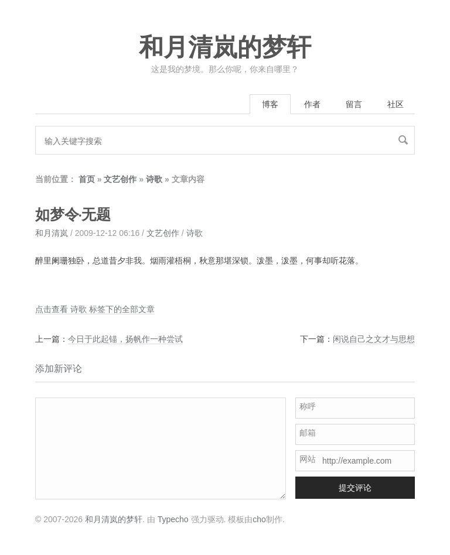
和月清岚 (51, 233)
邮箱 (307, 432)
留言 (354, 104)
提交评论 (355, 487)
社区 (395, 104)
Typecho (173, 519)
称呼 (307, 406)
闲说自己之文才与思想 (374, 339)
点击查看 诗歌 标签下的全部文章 (95, 309)
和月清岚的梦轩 (225, 47)
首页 (87, 179)
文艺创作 (120, 179)
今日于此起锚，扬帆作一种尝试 (125, 339)
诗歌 (154, 179)
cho (259, 519)
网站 (307, 459)
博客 (270, 104)
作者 (312, 104)
